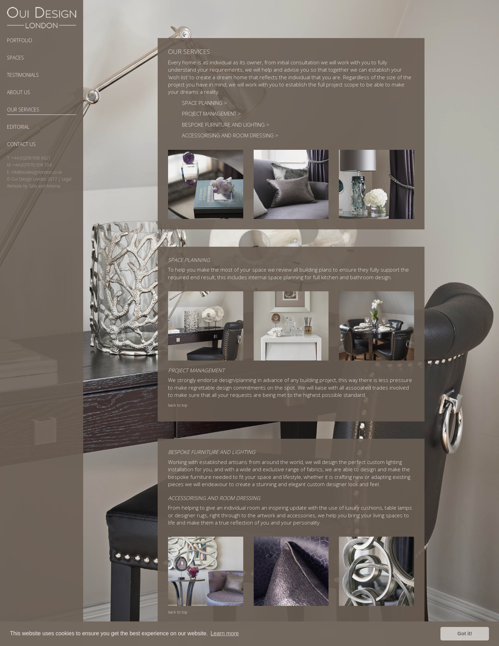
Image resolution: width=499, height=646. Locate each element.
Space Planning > (204, 102)
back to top (177, 405)
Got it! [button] (464, 633)
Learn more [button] (224, 633)
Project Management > (211, 113)
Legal (66, 179)
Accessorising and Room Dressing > (230, 135)
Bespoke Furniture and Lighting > (225, 124)
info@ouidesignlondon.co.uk (36, 172)
